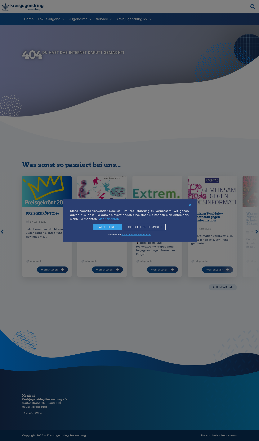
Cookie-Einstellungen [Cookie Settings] (144, 227)
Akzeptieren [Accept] (108, 227)
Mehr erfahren (108, 219)
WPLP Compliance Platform (136, 234)
